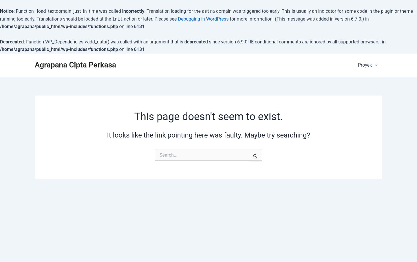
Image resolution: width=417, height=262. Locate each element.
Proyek (368, 65)
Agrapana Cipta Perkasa (75, 65)
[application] (375, 65)
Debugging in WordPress (203, 19)
